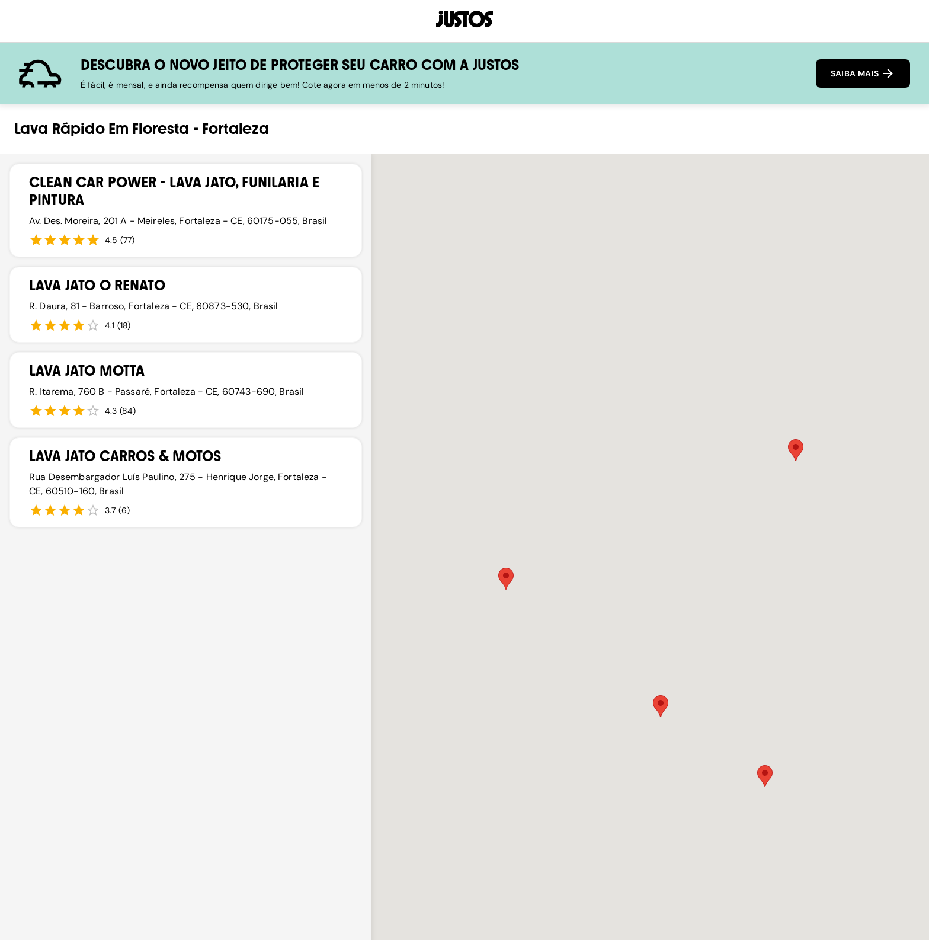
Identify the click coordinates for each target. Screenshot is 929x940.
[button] (795, 450)
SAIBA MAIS (862, 73)
